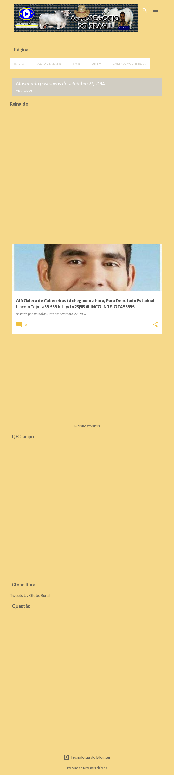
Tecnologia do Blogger (87, 757)
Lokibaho (101, 767)
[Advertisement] (87, 375)
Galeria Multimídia (129, 63)
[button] (155, 324)
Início (19, 63)
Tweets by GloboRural (30, 595)
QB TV (96, 63)
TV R (76, 63)
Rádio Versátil (48, 63)
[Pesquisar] (145, 10)
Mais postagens (87, 426)
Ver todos (24, 91)
